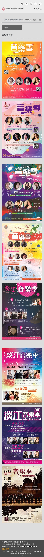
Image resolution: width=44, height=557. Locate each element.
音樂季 (5, 27)
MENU (36, 9)
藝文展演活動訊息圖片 (16, 20)
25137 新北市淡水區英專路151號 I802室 (15, 542)
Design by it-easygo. (27, 553)
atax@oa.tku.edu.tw (8, 546)
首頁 (5, 20)
